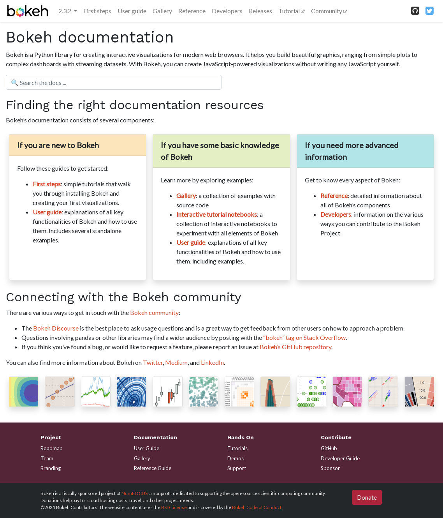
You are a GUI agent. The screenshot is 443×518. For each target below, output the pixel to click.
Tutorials (237, 448)
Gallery (162, 10)
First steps (97, 10)
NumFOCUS (134, 493)
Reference (192, 10)
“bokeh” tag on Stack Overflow (304, 337)
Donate (367, 497)
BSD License (174, 507)
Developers (227, 10)
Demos (235, 458)
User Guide (146, 448)
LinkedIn (212, 362)
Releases (260, 10)
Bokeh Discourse (56, 328)
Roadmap (51, 448)
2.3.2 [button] (65, 10)
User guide (132, 10)
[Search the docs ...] (114, 82)
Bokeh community (154, 312)
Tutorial (289, 10)
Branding (50, 468)
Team (46, 458)
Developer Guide (340, 458)
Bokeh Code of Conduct (256, 507)
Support (236, 468)
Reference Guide (152, 468)
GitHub (329, 448)
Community (327, 10)
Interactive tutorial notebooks (216, 214)
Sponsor (330, 468)
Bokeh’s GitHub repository (295, 346)
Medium (176, 362)
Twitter (153, 362)
